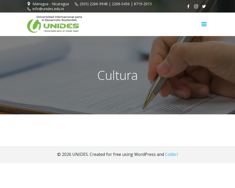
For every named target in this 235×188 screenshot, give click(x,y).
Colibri (171, 154)
